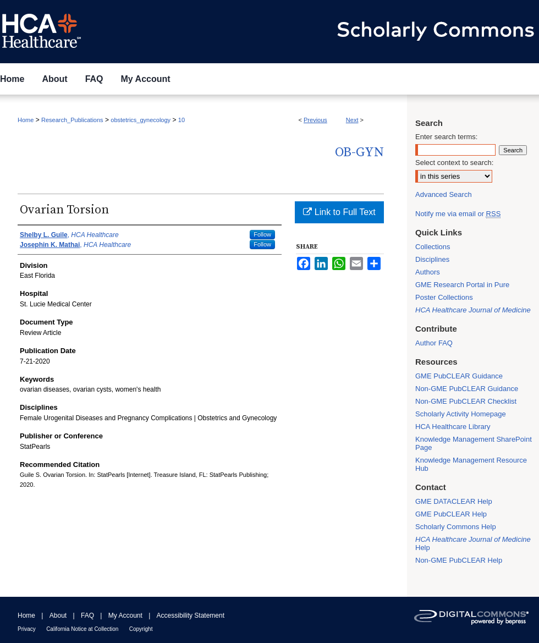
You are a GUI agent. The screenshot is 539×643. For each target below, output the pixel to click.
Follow (262, 234)
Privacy (27, 629)
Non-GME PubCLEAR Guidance (466, 388)
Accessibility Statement (190, 615)
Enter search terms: (446, 137)
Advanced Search (443, 194)
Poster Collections (444, 297)
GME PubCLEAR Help (451, 514)
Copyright (141, 629)
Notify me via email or (458, 214)
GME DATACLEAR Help (453, 501)
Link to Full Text (339, 212)
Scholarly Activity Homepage (460, 414)
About (58, 615)
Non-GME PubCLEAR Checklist (465, 401)
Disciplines (432, 259)
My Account (125, 615)
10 (181, 120)
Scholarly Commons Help (455, 527)
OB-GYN (359, 152)
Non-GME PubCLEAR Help (458, 560)
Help (473, 543)
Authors (427, 272)
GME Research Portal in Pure (462, 285)
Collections (432, 247)
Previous (315, 120)
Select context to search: (454, 162)
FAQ (87, 615)
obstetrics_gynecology (140, 120)
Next (352, 120)
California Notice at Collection (82, 629)
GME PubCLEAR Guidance (459, 376)
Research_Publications (72, 120)
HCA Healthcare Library (453, 426)
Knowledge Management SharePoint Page (473, 443)
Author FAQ (434, 343)
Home (26, 120)
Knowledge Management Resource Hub (471, 464)
